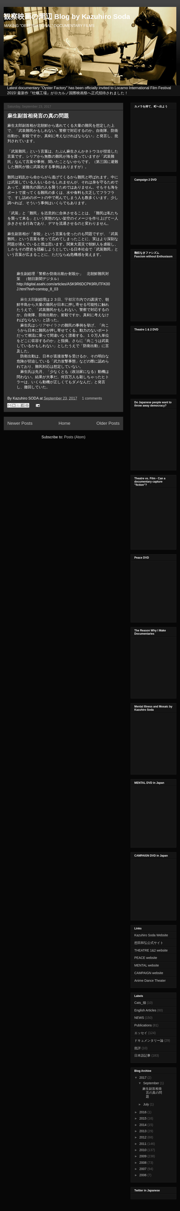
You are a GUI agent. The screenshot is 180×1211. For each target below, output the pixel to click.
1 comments (92, 398)
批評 (137, 1048)
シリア (40, 325)
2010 (143, 1150)
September (151, 1083)
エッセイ (140, 1033)
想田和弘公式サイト (148, 943)
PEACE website (145, 958)
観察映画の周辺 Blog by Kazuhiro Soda (67, 16)
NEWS (139, 1017)
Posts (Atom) (74, 437)
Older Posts (108, 423)
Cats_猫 (140, 1003)
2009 (143, 1156)
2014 (143, 1125)
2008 (143, 1162)
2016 (143, 1112)
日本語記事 (142, 1055)
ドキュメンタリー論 (148, 1040)
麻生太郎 (27, 299)
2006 (143, 1175)
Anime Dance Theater (150, 980)
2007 (143, 1169)
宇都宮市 (72, 299)
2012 (143, 1137)
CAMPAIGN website (148, 973)
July (146, 1104)
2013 (143, 1131)
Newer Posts (20, 423)
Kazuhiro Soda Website (151, 935)
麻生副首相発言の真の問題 (38, 116)
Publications (143, 1025)
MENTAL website (146, 965)
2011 (143, 1144)
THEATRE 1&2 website (151, 950)
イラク (55, 325)
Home (64, 423)
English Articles (145, 1010)
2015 (143, 1118)
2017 (143, 1077)
